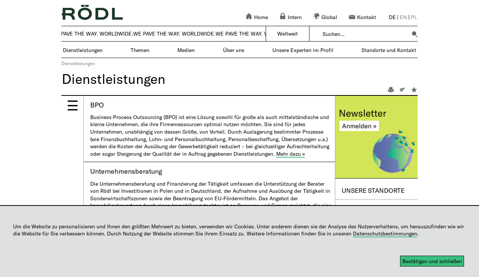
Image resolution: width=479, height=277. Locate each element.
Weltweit (287, 33)
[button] (414, 34)
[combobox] (365, 34)
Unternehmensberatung (126, 171)
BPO (97, 105)
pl (414, 17)
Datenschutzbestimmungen (385, 233)
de (392, 17)
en (403, 17)
